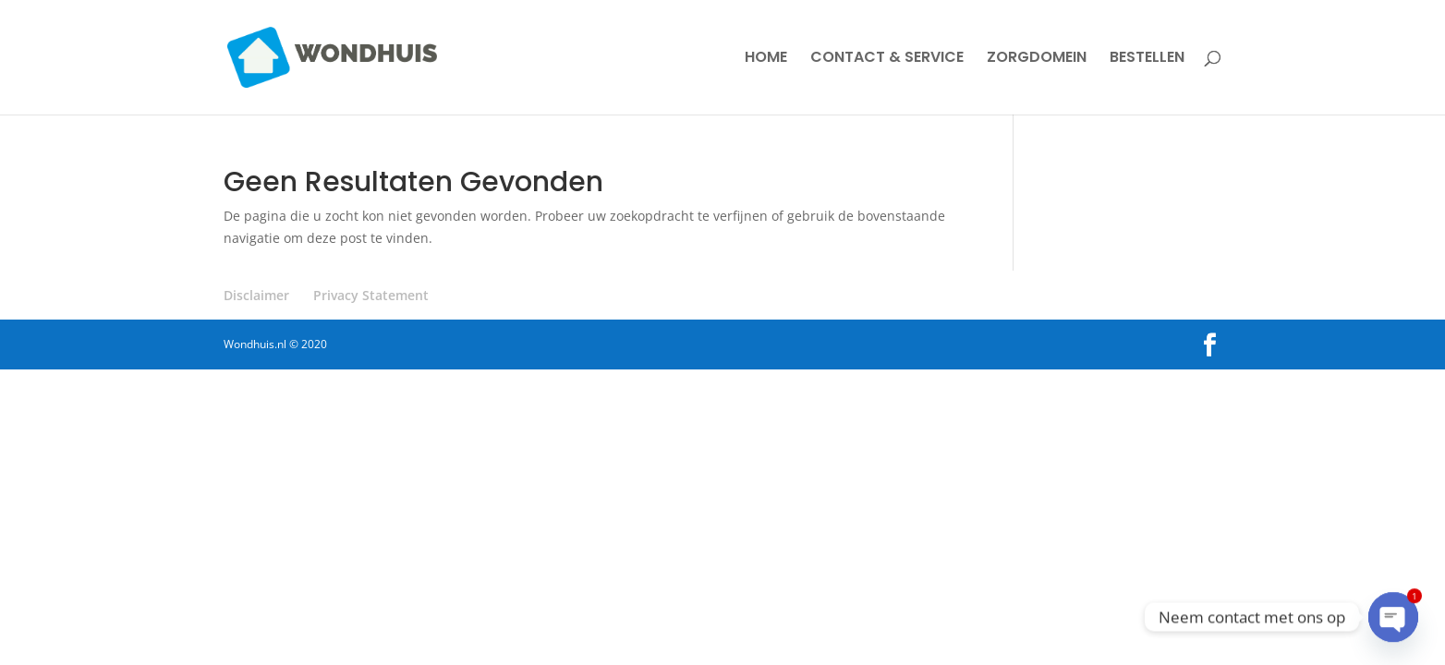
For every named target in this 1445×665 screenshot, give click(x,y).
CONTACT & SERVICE (887, 59)
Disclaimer (256, 295)
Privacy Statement (371, 295)
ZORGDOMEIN (1037, 59)
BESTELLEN (1147, 59)
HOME (766, 59)
